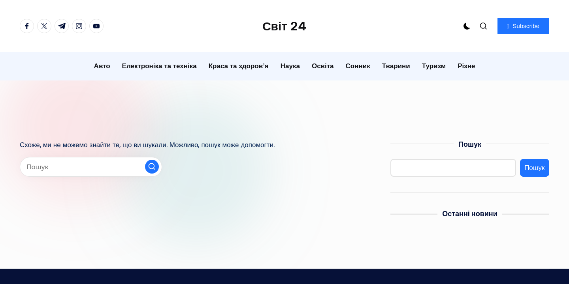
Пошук (469, 144)
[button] (523, 26)
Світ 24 (284, 26)
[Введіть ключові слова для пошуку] (91, 167)
